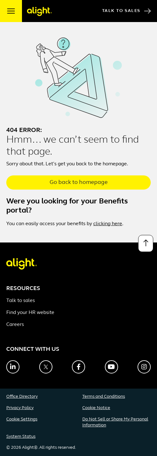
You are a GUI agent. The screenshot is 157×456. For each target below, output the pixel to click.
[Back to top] (145, 243)
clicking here (107, 223)
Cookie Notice (96, 408)
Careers (15, 324)
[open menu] (11, 11)
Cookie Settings (21, 419)
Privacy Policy (20, 408)
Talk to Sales (126, 11)
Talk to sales (20, 300)
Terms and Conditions (103, 396)
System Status (20, 436)
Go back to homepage (79, 182)
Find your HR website (30, 312)
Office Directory (22, 396)
